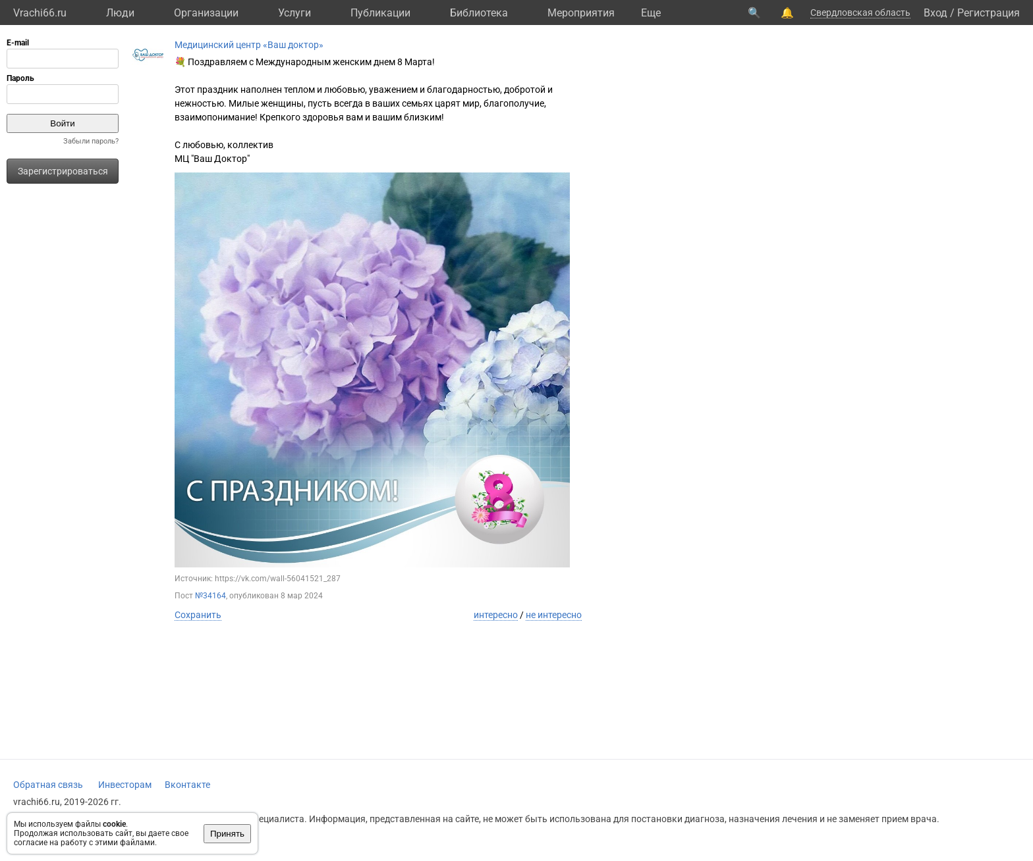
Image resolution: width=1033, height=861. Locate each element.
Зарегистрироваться (63, 171)
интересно (496, 615)
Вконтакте (187, 784)
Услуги (294, 13)
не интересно (554, 615)
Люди (120, 13)
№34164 (210, 595)
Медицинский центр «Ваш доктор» (249, 44)
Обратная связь (48, 784)
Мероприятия (581, 13)
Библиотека (479, 13)
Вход (935, 13)
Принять (227, 834)
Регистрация (988, 13)
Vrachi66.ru (40, 13)
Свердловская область (860, 12)
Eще (651, 13)
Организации (206, 13)
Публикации (380, 13)
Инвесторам (125, 784)
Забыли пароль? (91, 141)
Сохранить (198, 615)
